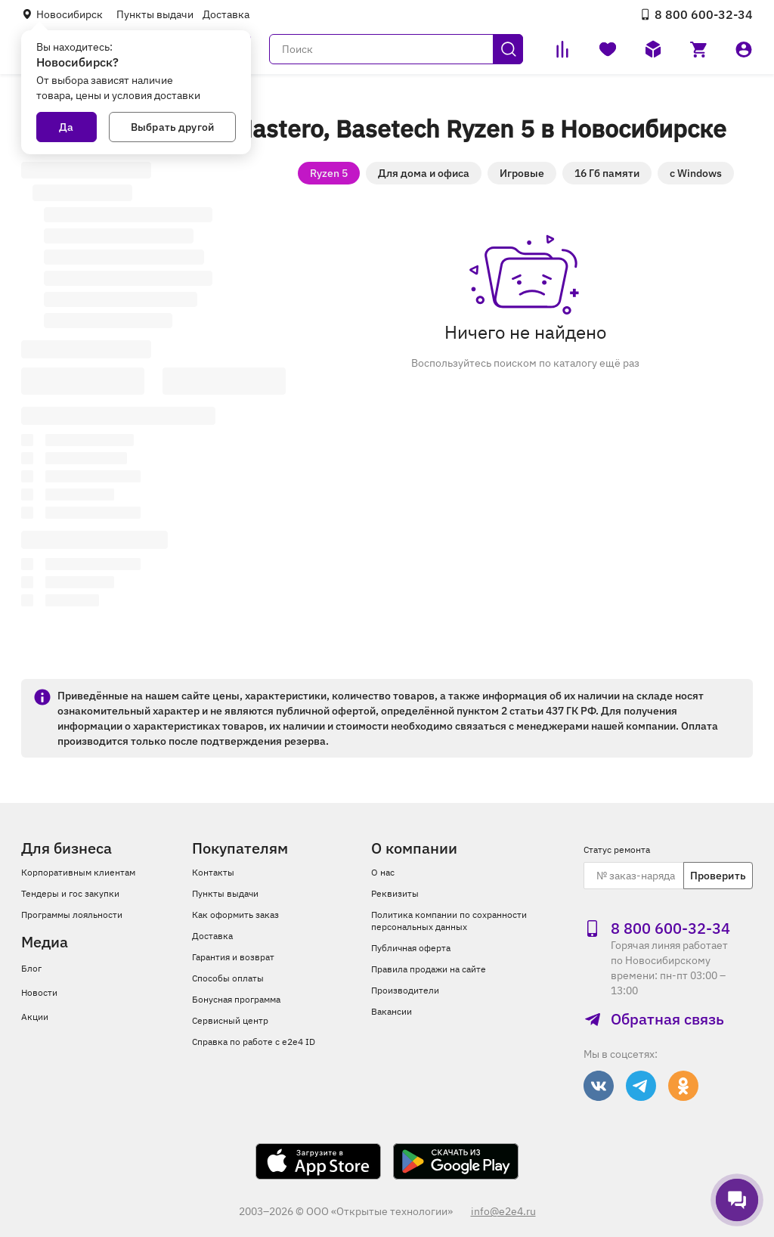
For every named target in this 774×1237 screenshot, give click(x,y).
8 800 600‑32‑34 (696, 14)
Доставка (226, 14)
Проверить (718, 875)
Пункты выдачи (155, 14)
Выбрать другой (172, 127)
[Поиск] (396, 49)
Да (66, 127)
